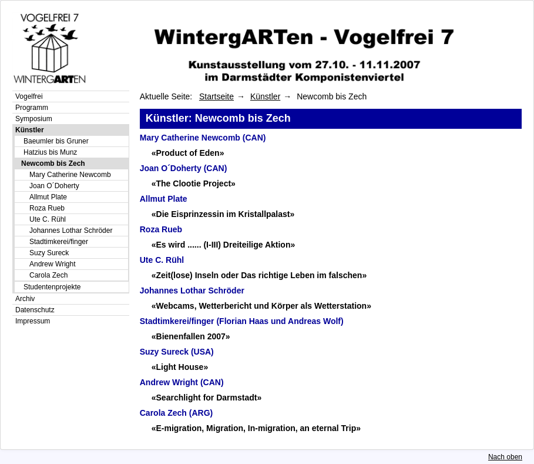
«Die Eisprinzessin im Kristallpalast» (223, 214)
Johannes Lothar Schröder (70, 230)
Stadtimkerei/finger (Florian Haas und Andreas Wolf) (242, 321)
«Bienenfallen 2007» (191, 336)
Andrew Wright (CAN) (182, 382)
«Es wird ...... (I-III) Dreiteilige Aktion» (223, 244)
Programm (31, 108)
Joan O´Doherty (54, 186)
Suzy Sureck (49, 253)
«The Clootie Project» (194, 183)
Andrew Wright (52, 264)
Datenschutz (35, 310)
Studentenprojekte (51, 287)
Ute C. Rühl (47, 219)
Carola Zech (48, 275)
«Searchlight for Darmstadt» (207, 397)
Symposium (33, 119)
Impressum (32, 321)
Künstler (29, 130)
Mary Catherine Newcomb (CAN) (203, 137)
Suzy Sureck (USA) (177, 351)
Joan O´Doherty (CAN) (183, 168)
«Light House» (180, 367)
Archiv (25, 299)
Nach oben (505, 457)
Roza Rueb (47, 208)
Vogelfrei (29, 96)
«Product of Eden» (188, 153)
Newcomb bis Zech (53, 163)
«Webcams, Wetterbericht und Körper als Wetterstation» (261, 306)
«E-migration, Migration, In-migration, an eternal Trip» (256, 428)
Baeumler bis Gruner (56, 141)
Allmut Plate (48, 197)
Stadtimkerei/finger (58, 242)
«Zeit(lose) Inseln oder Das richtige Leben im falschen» (259, 275)
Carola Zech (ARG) (176, 413)
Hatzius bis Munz (50, 152)
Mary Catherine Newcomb (70, 175)
